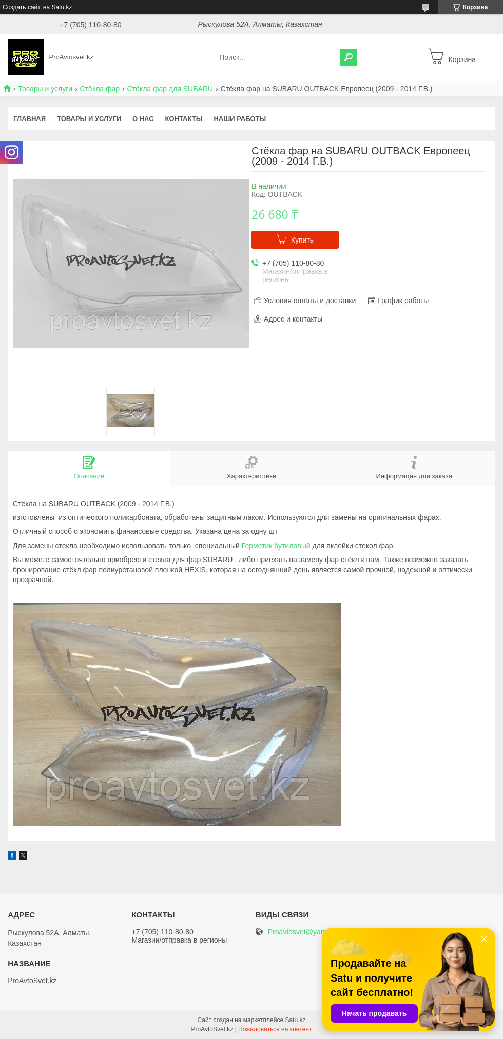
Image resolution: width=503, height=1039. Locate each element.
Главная (29, 119)
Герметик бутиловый (276, 546)
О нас (143, 119)
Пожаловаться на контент (275, 1029)
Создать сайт (22, 7)
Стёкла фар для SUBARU (170, 89)
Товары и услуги (45, 89)
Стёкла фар (100, 89)
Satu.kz (295, 1020)
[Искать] (348, 57)
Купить (302, 240)
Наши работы (240, 119)
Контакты (184, 119)
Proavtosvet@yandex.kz (306, 932)
